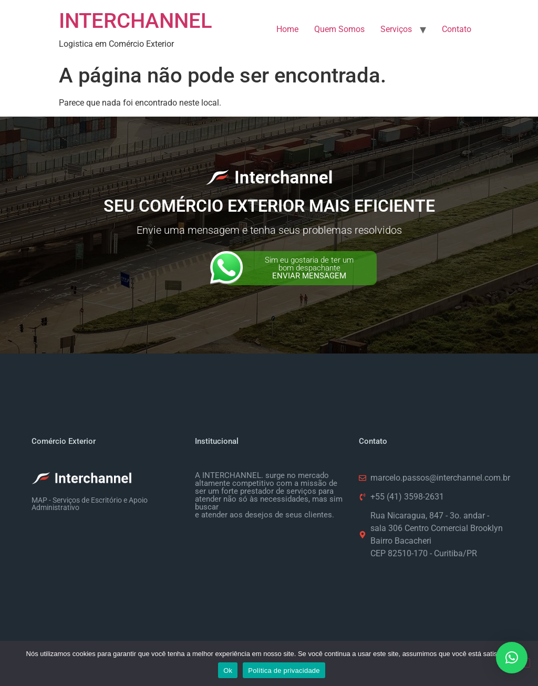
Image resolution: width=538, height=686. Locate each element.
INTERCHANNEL (135, 20)
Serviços (396, 29)
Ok (227, 670)
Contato (456, 29)
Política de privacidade (284, 670)
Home (287, 29)
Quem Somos (339, 29)
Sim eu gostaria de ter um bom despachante (309, 267)
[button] (511, 657)
